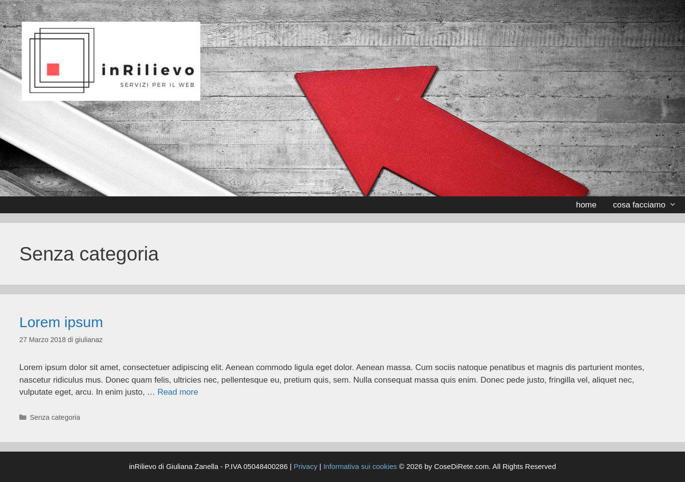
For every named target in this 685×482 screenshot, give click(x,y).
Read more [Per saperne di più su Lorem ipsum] (177, 392)
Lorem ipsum (61, 322)
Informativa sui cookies (360, 466)
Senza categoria (55, 417)
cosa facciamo (649, 204)
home (586, 204)
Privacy (305, 466)
